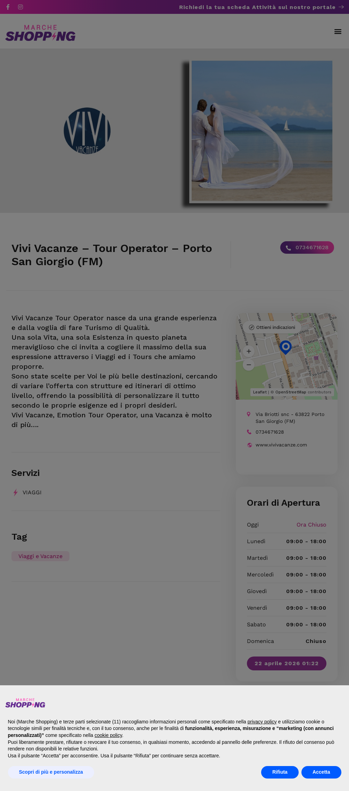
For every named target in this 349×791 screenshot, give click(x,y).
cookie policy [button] (108, 735)
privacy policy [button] (262, 721)
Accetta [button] (321, 772)
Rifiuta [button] (280, 772)
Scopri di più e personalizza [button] (51, 772)
